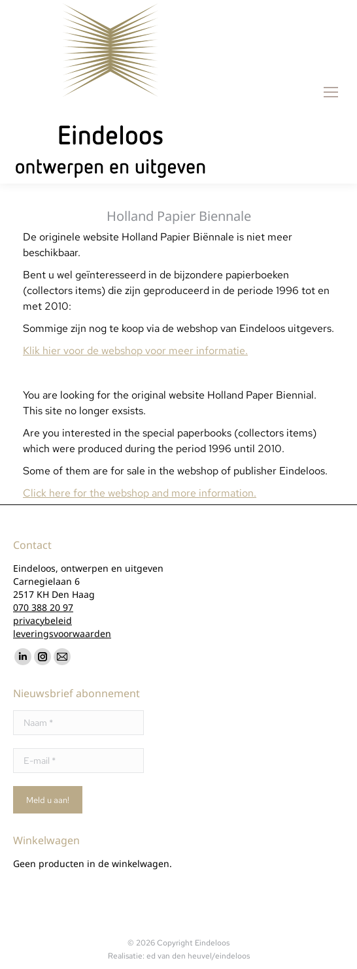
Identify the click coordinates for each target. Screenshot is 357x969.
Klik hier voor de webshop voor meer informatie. (135, 350)
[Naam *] (78, 722)
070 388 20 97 (43, 607)
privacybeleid (42, 620)
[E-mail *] (78, 760)
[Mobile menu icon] (331, 92)
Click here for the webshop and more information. (139, 493)
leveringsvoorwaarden (62, 633)
